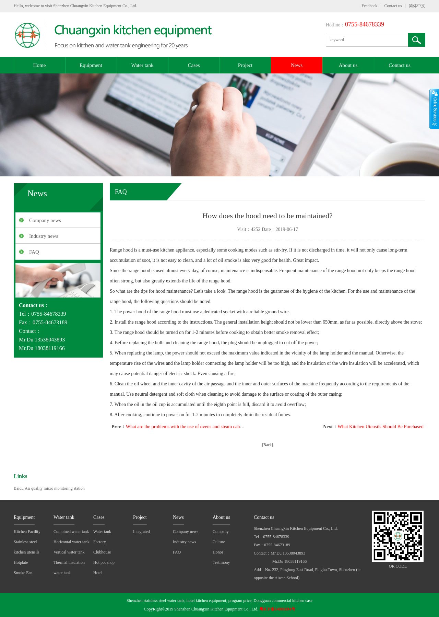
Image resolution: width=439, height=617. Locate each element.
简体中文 (417, 5)
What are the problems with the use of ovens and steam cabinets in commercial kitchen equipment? (221, 426)
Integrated (141, 531)
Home (39, 65)
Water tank (142, 65)
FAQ (34, 252)
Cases (194, 65)
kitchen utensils (26, 552)
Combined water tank (71, 531)
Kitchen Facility (27, 531)
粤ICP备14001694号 (277, 609)
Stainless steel (25, 541)
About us (348, 65)
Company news (45, 220)
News (296, 65)
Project (245, 65)
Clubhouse (102, 552)
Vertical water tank (69, 552)
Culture (219, 541)
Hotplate (21, 562)
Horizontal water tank (72, 541)
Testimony (221, 562)
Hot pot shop (104, 562)
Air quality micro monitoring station (55, 488)
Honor (218, 552)
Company (221, 531)
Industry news (43, 236)
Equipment (91, 65)
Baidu (19, 488)
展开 (434, 109)
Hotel (98, 572)
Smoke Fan (23, 572)
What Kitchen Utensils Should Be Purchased (380, 426)
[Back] (267, 444)
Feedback (369, 5)
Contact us (393, 5)
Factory (99, 541)
